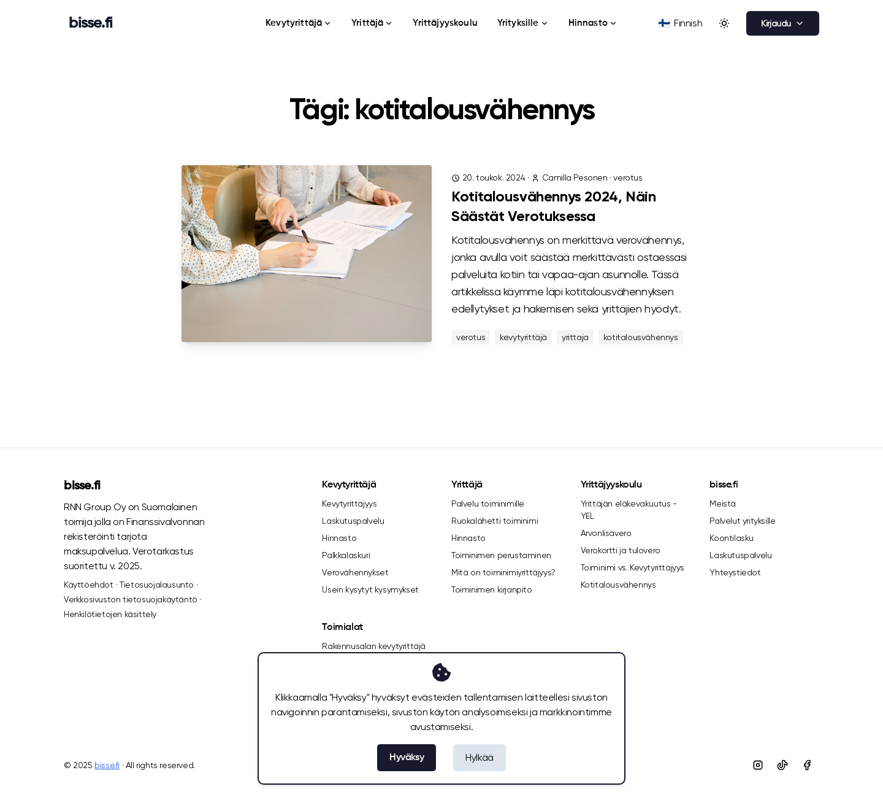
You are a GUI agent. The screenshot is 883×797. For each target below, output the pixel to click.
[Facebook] (807, 765)
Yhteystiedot (734, 572)
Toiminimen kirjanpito (491, 589)
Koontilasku (731, 538)
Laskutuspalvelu (353, 521)
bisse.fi (82, 486)
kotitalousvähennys (640, 337)
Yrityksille (523, 23)
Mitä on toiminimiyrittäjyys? (503, 572)
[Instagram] (758, 765)
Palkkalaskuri (346, 555)
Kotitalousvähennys (618, 584)
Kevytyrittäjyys (349, 503)
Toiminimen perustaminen (501, 555)
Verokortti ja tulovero (620, 550)
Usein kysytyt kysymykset (370, 589)
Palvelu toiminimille (487, 503)
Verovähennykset (355, 572)
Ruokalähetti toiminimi (494, 521)
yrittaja (575, 337)
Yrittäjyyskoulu (445, 23)
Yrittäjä (372, 23)
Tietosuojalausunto (157, 584)
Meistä (722, 503)
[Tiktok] (782, 765)
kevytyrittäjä (523, 337)
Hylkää (479, 757)
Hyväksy (406, 758)
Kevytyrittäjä (299, 23)
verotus (627, 177)
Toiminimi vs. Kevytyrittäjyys (632, 567)
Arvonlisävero (606, 533)
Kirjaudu (783, 23)
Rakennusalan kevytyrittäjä (374, 646)
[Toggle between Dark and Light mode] (724, 23)
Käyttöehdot (88, 584)
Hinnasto (592, 23)
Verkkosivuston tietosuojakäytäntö (130, 599)
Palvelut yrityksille (742, 521)
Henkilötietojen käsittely (110, 614)
